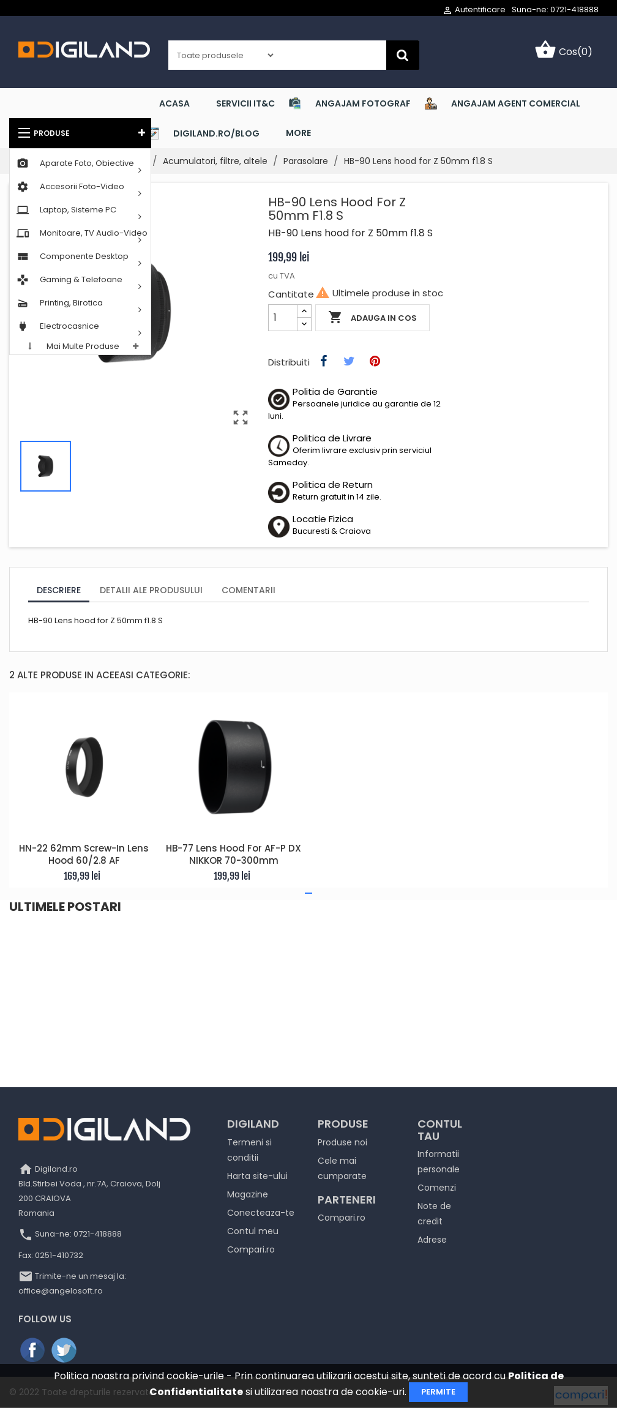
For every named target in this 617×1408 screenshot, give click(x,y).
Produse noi (342, 1142)
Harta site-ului (257, 1176)
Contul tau (439, 1130)
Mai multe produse (83, 346)
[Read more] (35, 991)
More (298, 133)
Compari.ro (251, 1249)
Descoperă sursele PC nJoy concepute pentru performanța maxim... (305, 961)
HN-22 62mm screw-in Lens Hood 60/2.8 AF (84, 854)
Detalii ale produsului (151, 590)
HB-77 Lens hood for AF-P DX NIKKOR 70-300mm (233, 854)
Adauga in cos (372, 318)
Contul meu (253, 1231)
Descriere (59, 590)
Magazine (247, 1194)
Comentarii (248, 590)
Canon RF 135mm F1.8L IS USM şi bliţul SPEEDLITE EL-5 (505, 954)
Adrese (432, 1240)
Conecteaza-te (260, 1213)
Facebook (33, 1350)
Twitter (64, 1350)
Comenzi (436, 1187)
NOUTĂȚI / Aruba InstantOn (88, 948)
